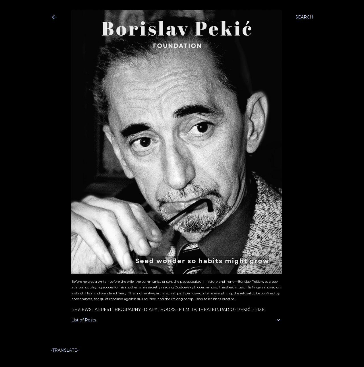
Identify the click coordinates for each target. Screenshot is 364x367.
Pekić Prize (251, 309)
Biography (128, 309)
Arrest (103, 309)
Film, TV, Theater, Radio (206, 309)
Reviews (81, 309)
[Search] (304, 17)
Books (168, 309)
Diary (150, 309)
